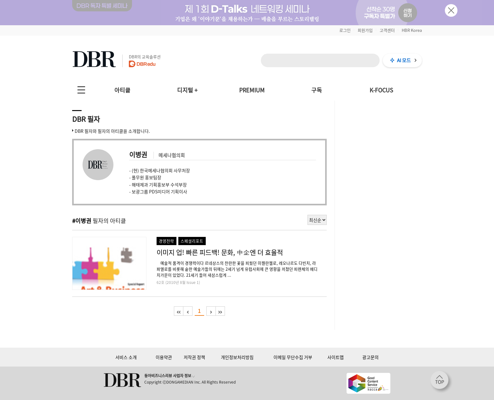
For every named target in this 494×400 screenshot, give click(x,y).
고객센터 (387, 30)
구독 (316, 90)
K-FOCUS (381, 90)
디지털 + (187, 90)
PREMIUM (252, 90)
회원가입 (365, 30)
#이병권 (81, 220)
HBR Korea (412, 30)
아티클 (122, 90)
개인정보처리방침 (237, 357)
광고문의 (370, 357)
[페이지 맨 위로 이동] (441, 382)
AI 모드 (404, 60)
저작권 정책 (194, 357)
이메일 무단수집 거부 (292, 357)
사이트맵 (335, 357)
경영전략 (166, 241)
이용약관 (164, 357)
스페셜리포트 (192, 241)
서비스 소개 (126, 357)
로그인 (345, 30)
